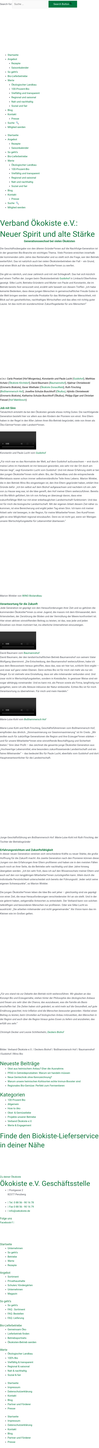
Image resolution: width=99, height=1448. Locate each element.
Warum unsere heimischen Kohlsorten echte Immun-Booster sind (44, 1081)
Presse (15, 118)
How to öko (14, 1108)
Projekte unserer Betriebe (22, 1116)
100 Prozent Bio (16, 1099)
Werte (11, 80)
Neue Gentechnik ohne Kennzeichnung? (30, 1077)
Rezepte (15, 63)
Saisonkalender (20, 67)
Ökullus (59, 395)
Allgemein (13, 1104)
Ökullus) (61, 391)
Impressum (14, 1387)
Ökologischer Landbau (24, 84)
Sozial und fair (19, 105)
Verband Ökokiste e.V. (20, 1121)
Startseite (13, 54)
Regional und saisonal (23, 97)
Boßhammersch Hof (12, 391)
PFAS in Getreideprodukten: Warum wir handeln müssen (39, 1073)
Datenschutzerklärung (20, 1391)
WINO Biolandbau (32, 595)
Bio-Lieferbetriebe (17, 76)
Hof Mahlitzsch (17, 399)
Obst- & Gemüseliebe (19, 1112)
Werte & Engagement (19, 1125)
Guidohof (65, 278)
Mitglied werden (17, 127)
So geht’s (13, 71)
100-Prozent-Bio (20, 88)
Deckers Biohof (55, 1032)
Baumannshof (57, 382)
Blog (10, 110)
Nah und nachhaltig (22, 101)
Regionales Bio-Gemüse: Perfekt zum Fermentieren (36, 1085)
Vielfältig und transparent (25, 93)
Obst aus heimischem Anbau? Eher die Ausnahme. (36, 1068)
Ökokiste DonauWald (52, 387)
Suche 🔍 (13, 122)
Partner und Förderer (19, 1404)
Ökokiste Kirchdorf (19, 382)
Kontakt (12, 114)
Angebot (12, 59)
